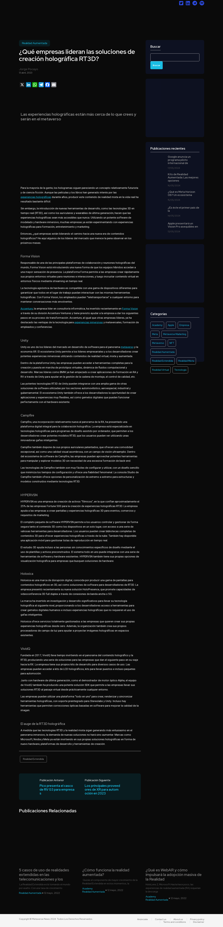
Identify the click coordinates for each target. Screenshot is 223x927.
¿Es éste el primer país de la (183, 209)
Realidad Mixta (186, 360)
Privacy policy (197, 919)
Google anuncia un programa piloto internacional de (179, 160)
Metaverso (158, 343)
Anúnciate (142, 919)
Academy (157, 325)
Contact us (160, 919)
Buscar (155, 47)
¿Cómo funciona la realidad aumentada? (105, 872)
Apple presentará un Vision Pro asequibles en (183, 225)
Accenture (27, 308)
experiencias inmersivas (88, 322)
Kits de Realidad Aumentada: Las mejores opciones (183, 177)
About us (178, 919)
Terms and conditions (174, 922)
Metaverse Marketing (174, 334)
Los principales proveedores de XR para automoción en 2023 (102, 789)
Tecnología (180, 369)
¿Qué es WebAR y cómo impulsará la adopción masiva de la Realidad (174, 874)
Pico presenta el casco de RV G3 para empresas (57, 789)
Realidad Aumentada (34, 43)
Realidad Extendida (33, 759)
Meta (155, 334)
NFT (172, 343)
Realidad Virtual (160, 369)
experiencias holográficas (36, 197)
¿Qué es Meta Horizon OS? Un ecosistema (181, 193)
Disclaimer (198, 922)
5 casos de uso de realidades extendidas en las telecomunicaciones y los (44, 874)
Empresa (184, 325)
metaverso (127, 347)
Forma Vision (130, 308)
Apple (171, 325)
